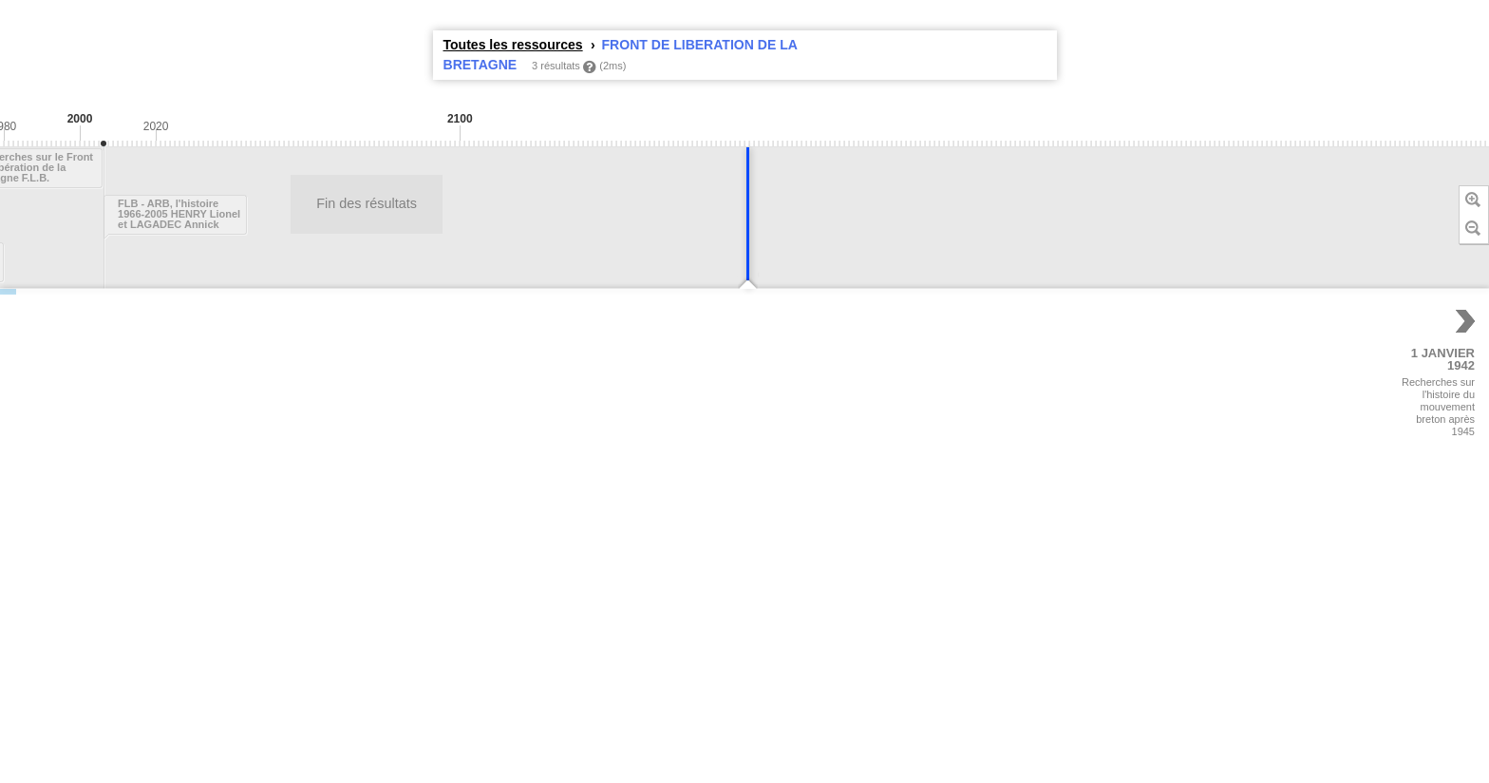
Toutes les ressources (513, 44)
